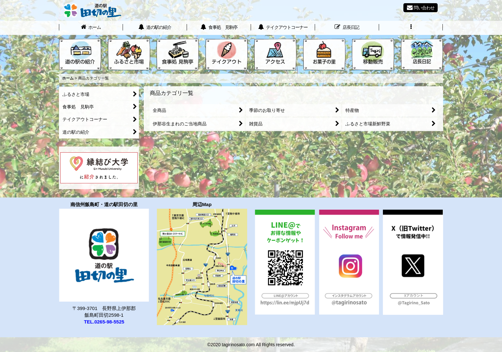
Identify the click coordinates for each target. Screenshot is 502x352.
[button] (411, 28)
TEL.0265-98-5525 (104, 321)
